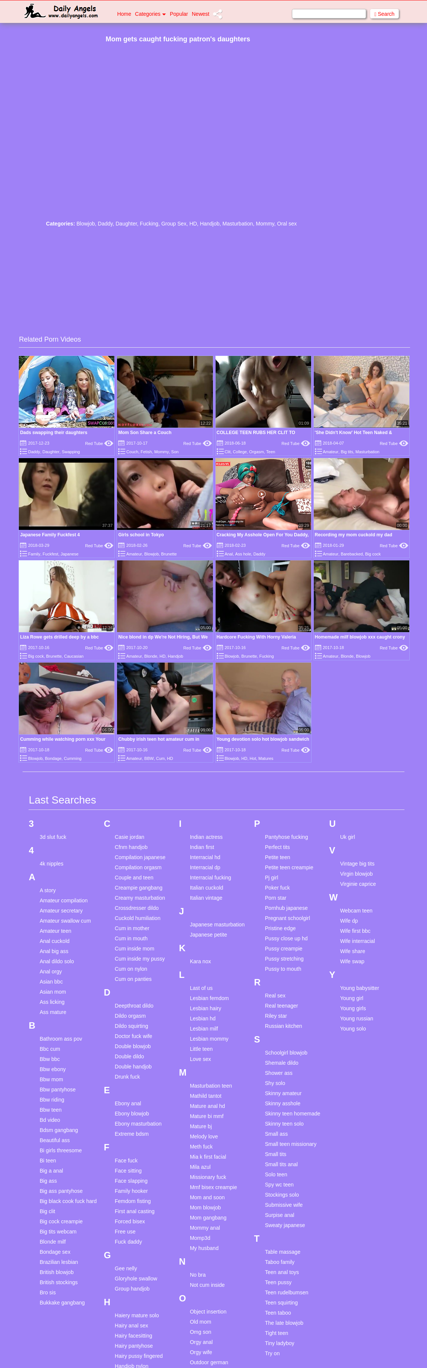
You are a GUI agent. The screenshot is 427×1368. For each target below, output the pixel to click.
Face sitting (128, 1171)
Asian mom (53, 992)
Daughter (126, 224)
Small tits (275, 1154)
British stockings (58, 1282)
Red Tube (99, 443)
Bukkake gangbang (62, 1303)
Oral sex (287, 224)
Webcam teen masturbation (356, 914)
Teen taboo (278, 1313)
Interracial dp (205, 867)
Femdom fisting (133, 1201)
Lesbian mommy (209, 1039)
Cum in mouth (131, 938)
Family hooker (131, 1191)
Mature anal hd (207, 1106)
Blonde (150, 656)
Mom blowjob (205, 1208)
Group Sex (174, 224)
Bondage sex (55, 1252)
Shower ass (278, 1073)
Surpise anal (279, 1215)
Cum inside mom (134, 949)
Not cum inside (207, 1285)
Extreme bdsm (132, 1134)
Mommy (265, 224)
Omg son (200, 1332)
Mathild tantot (206, 1096)
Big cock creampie (61, 1221)
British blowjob (56, 1272)
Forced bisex (130, 1221)
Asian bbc (51, 982)
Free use (125, 1232)
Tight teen (276, 1333)
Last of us (201, 988)
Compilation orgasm (138, 867)
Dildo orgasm (130, 1016)
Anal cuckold (54, 941)
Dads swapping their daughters (53, 432)
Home (124, 14)
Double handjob (133, 1067)
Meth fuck (201, 1147)
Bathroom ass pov (61, 1039)
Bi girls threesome (61, 1150)
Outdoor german (209, 1362)
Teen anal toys (282, 1272)
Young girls (353, 1008)
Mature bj (201, 1126)
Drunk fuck (127, 1077)
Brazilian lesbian (59, 1262)
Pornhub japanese (286, 908)
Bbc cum (50, 1049)
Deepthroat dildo (134, 1006)
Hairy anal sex (131, 1326)
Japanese (70, 554)
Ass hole (243, 554)
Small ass (276, 1134)
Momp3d (200, 1238)
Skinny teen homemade (292, 1114)
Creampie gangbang (139, 888)
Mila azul (200, 1167)
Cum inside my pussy (140, 959)
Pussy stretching (284, 959)
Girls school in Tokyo (141, 534)
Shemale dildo (281, 1063)
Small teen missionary (290, 1144)
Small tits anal (281, 1164)
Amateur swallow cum (65, 921)
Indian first (202, 847)
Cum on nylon (131, 969)
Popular (179, 14)
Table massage (282, 1252)
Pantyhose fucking (286, 837)
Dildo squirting (131, 1026)
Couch (132, 451)
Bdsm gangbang (59, 1130)
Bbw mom (51, 1079)
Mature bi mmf (206, 1116)
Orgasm (256, 451)
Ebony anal (128, 1103)
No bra (198, 1275)
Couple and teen (134, 878)
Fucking (149, 224)
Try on (272, 1353)
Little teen (201, 1049)
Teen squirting (281, 1303)
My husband (204, 1248)
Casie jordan (129, 837)
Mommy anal (205, 1228)
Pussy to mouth (283, 969)
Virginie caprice (358, 884)
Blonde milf (52, 1242)
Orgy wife (201, 1352)
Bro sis (48, 1292)
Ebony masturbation (138, 1124)
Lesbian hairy (205, 1008)
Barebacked (352, 554)
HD (193, 224)
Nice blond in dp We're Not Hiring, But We (163, 637)
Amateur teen (55, 931)
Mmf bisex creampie (213, 1187)
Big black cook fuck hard (68, 1201)
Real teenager (281, 1006)
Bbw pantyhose (58, 1090)
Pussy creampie (283, 949)
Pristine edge (280, 928)
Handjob (209, 224)
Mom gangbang (208, 1218)
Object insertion (208, 1312)
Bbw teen (50, 1110)
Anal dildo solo (57, 961)
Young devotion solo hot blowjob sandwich (263, 739)
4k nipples (51, 864)
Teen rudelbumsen (286, 1292)
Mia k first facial (208, 1157)
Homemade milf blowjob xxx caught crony (360, 637)
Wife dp (349, 921)
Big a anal (51, 1171)
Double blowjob (133, 1046)
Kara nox (200, 961)
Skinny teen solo (284, 1124)
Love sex (200, 1059)
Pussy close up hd (286, 938)
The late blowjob (284, 1323)
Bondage (53, 758)
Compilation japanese (140, 857)
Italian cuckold (206, 888)
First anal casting (135, 1211)
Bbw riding (52, 1100)
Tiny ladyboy (279, 1343)
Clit (228, 451)
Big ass (48, 1181)
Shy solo (275, 1083)
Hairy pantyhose (134, 1346)
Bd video (50, 1120)
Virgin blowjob (356, 874)
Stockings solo (282, 1195)
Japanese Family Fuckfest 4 (50, 534)
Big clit (47, 1211)
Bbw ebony (52, 1069)
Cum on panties (133, 979)
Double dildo (129, 1056)
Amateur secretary (61, 911)
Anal (229, 554)
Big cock (373, 554)
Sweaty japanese (285, 1225)
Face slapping (131, 1181)
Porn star (275, 898)
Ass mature (53, 1012)
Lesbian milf (204, 1029)
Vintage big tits (357, 864)
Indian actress (206, 837)
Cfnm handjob (131, 847)
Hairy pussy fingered (139, 1356)
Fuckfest (50, 554)
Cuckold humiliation (137, 918)
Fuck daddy (128, 1242)
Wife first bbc (355, 931)
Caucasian (74, 656)
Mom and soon (207, 1197)
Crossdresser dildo (137, 908)
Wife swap (352, 961)
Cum (160, 758)
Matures (266, 758)
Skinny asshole (282, 1103)
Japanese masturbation (217, 925)
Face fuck (126, 1161)
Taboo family (280, 1262)
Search (384, 14)
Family (34, 554)
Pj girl (271, 878)
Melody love (204, 1136)
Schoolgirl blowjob (286, 1053)
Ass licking (52, 1002)
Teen (270, 451)
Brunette (169, 554)
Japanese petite (208, 935)
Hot (253, 758)
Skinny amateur (283, 1093)
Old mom (200, 1322)
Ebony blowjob (132, 1114)
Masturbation (237, 224)
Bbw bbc (50, 1059)
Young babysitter (359, 988)
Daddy (105, 224)
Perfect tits (277, 847)
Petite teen (277, 857)
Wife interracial (357, 941)
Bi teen (48, 1161)
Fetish (146, 451)
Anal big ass (54, 951)
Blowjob (85, 224)
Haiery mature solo (137, 1315)
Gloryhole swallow (136, 1279)
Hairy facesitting (133, 1336)
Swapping (71, 451)
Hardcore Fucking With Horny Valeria (256, 637)
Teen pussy (278, 1282)
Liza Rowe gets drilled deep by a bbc (59, 637)
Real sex (275, 996)
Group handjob (132, 1289)
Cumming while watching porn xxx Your (62, 739)
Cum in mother (132, 928)
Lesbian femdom (209, 998)
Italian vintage (206, 898)
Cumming (73, 758)
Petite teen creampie (289, 867)
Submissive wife (283, 1205)
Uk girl (347, 837)
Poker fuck (277, 888)
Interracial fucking (210, 878)
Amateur (331, 451)
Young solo (353, 1029)
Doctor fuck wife (133, 1036)
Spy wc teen (279, 1185)
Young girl (351, 998)
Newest (201, 14)
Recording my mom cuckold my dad (353, 534)
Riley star (276, 1016)
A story (48, 890)
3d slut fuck (53, 837)
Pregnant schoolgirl (287, 918)
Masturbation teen (211, 1086)
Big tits (347, 451)
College (240, 451)
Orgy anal (201, 1342)
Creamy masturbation (140, 898)
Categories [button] (150, 14)
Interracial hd (205, 857)
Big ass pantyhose (61, 1191)
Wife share (352, 951)
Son (175, 451)
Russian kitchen (283, 1026)
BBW (149, 758)
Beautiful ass (55, 1140)
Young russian (356, 1018)
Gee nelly (126, 1268)
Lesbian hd (203, 1018)
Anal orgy (51, 971)
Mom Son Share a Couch (144, 432)
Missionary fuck (208, 1177)
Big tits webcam (58, 1232)
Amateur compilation (64, 900)
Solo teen (276, 1174)
